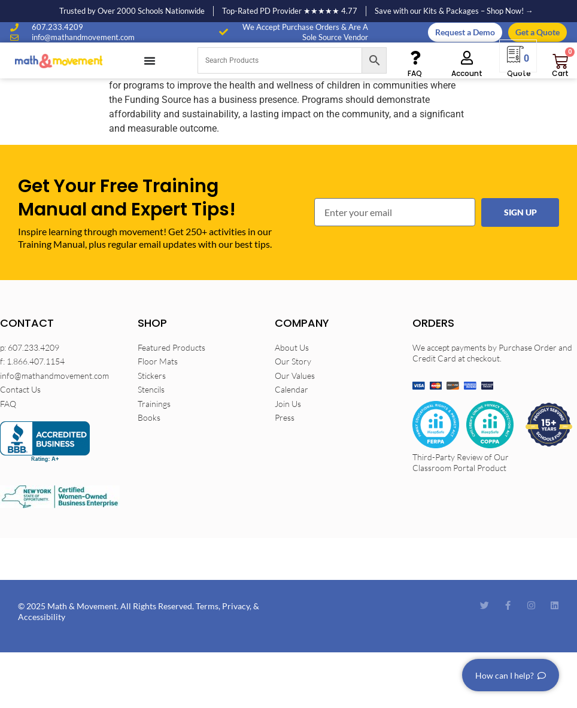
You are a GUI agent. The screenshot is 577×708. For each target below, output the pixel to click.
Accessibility (41, 617)
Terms (207, 606)
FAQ (415, 73)
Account (466, 73)
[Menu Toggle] (150, 60)
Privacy (236, 606)
